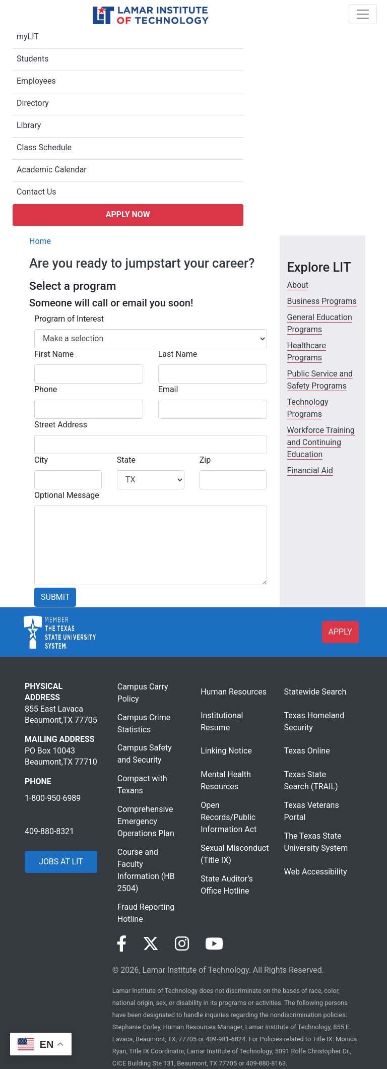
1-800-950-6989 (53, 798)
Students (32, 59)
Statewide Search (315, 692)
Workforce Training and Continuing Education (321, 442)
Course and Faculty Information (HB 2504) (146, 870)
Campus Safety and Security (144, 754)
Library (29, 125)
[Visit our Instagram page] (182, 944)
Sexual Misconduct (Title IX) (235, 854)
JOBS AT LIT (61, 861)
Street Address (60, 424)
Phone (45, 389)
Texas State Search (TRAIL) (311, 780)
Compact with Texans (142, 784)
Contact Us (36, 192)
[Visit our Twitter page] (151, 944)
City (41, 460)
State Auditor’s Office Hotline (227, 885)
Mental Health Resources (226, 780)
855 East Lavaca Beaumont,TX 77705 (61, 714)
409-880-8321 (49, 831)
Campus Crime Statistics (143, 723)
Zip (205, 460)
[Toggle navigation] (363, 14)
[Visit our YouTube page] (214, 944)
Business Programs (322, 301)
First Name (54, 354)
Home (40, 241)
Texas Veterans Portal (311, 811)
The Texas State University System (316, 842)
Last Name (177, 354)
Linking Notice (226, 751)
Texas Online (307, 751)
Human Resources (234, 692)
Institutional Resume (222, 721)
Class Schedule (44, 147)
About (298, 285)
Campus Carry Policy (142, 693)
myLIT (28, 36)
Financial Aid (310, 470)
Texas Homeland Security (314, 721)
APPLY (340, 632)
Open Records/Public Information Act (228, 817)
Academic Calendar (52, 169)
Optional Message (66, 495)
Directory (33, 103)
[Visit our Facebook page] (121, 944)
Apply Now (128, 214)
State (126, 460)
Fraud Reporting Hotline (145, 913)
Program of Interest (69, 319)
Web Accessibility (315, 871)
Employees (36, 81)
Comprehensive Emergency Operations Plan (145, 821)
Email (168, 389)
